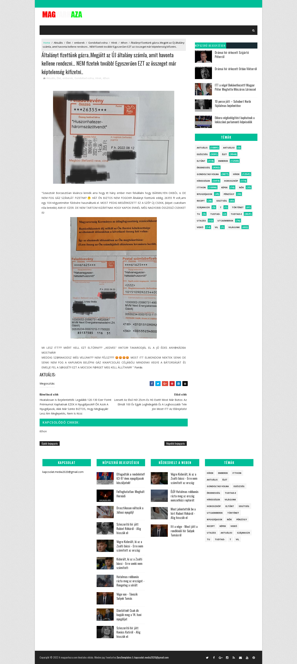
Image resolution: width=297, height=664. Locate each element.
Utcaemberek (225, 220)
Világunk (234, 227)
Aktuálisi (229, 147)
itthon (124, 42)
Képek (224, 187)
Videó (200, 227)
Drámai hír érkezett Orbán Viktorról (236, 69)
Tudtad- (215, 214)
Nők (241, 187)
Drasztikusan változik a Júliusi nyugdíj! (129, 510)
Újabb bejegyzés (49, 443)
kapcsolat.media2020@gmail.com (151, 657)
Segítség (221, 200)
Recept (201, 200)
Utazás (201, 220)
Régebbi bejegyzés (175, 443)
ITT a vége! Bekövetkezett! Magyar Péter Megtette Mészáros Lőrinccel (235, 87)
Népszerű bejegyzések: (210, 45)
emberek (79, 42)
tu (198, 214)
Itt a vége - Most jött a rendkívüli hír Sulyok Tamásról (184, 530)
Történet (238, 207)
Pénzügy (229, 194)
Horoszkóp (231, 180)
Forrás (138, 367)
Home (46, 42)
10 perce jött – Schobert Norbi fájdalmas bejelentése (233, 103)
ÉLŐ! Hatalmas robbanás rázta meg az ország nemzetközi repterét (185, 495)
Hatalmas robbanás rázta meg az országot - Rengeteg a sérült (130, 581)
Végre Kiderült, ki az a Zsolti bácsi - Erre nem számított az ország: (129, 546)
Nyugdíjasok (204, 194)
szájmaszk (203, 207)
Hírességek (203, 180)
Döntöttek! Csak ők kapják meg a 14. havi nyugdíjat (128, 614)
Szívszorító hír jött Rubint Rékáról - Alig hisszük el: (128, 528)
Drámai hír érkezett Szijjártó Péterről (232, 54)
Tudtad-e (236, 214)
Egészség (202, 154)
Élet (68, 42)
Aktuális (58, 42)
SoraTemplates (124, 657)
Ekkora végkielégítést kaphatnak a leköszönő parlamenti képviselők (235, 119)
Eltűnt (201, 160)
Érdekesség (203, 167)
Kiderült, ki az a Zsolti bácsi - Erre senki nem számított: (129, 563)
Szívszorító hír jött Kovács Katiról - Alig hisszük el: (128, 632)
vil (216, 227)
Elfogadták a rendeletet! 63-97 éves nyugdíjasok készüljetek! (130, 478)
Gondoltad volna (98, 42)
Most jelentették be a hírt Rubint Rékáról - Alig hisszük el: (183, 513)
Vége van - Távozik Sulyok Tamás (127, 596)
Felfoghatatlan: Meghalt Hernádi (130, 493)
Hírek (114, 42)
